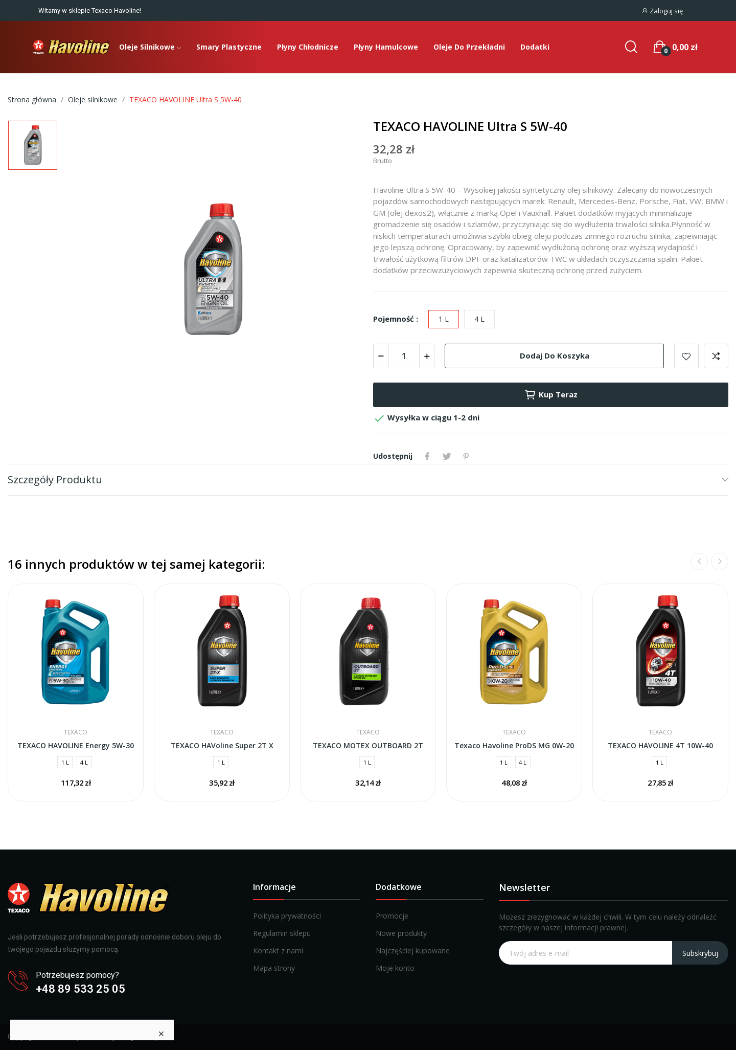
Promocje (392, 916)
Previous (699, 561)
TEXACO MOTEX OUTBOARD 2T (368, 745)
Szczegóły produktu (55, 479)
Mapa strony (274, 968)
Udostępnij (427, 456)
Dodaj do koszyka (554, 355)
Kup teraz (551, 395)
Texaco (75, 732)
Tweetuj (446, 456)
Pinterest (466, 456)
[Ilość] (403, 356)
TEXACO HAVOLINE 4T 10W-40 (660, 745)
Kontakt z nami (278, 950)
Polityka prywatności (287, 916)
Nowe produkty (401, 933)
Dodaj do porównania (716, 356)
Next (719, 561)
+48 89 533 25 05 (80, 988)
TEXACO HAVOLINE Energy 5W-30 (75, 745)
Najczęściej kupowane (413, 950)
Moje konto (395, 968)
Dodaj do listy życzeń (686, 356)
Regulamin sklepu (282, 933)
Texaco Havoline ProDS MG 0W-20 (514, 745)
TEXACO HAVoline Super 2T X (222, 745)
